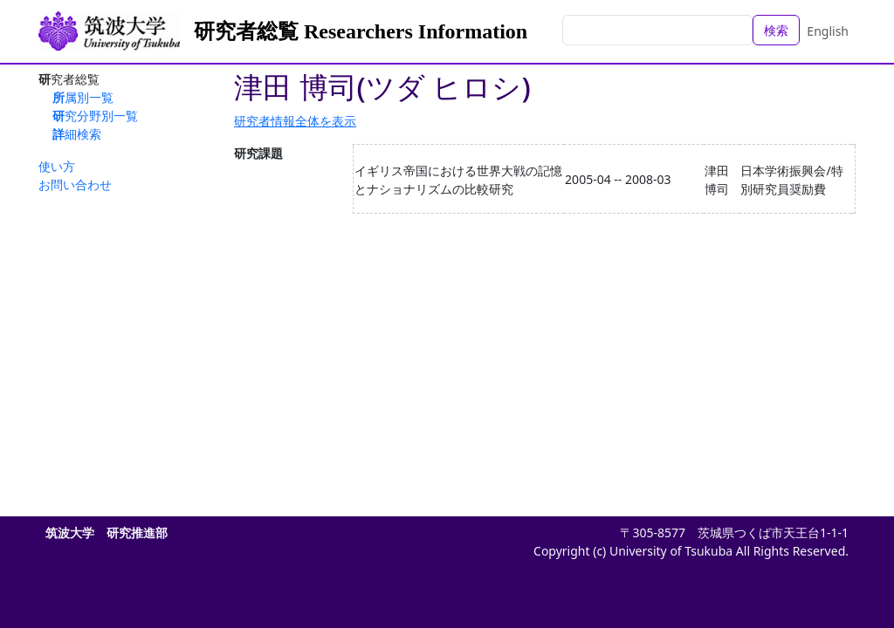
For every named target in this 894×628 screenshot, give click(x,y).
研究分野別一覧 (95, 115)
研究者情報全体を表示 (295, 121)
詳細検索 (76, 134)
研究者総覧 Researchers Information (360, 31)
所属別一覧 (82, 97)
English (828, 31)
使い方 (56, 166)
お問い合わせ (75, 184)
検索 (776, 30)
